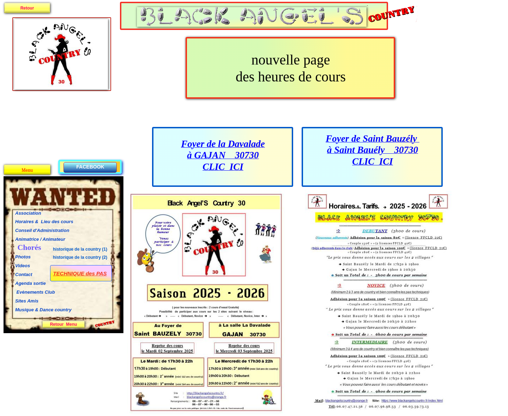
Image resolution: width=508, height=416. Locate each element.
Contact (23, 274)
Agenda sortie (30, 283)
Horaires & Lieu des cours (44, 221)
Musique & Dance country (44, 309)
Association (28, 213)
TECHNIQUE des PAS (80, 273)
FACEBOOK (90, 167)
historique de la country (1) (80, 249)
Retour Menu (63, 324)
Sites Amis (26, 301)
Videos (22, 265)
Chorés (29, 247)
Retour (27, 8)
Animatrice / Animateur (40, 239)
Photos (23, 256)
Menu (27, 170)
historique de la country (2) (80, 257)
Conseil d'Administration (42, 230)
